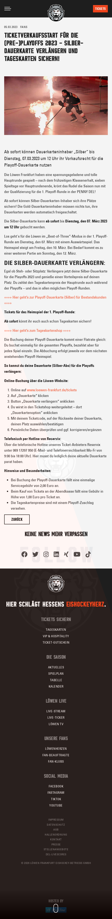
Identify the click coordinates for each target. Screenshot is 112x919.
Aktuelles (56, 667)
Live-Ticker (56, 717)
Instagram (56, 793)
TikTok (56, 799)
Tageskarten (56, 630)
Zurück (17, 519)
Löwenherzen (56, 749)
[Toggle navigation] (7, 8)
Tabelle (56, 680)
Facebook (56, 786)
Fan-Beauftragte (56, 755)
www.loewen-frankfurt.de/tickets (52, 389)
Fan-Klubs (56, 761)
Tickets (100, 9)
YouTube (56, 805)
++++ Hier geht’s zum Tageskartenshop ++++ (37, 330)
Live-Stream (56, 711)
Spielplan (56, 674)
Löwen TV (56, 724)
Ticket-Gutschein (56, 642)
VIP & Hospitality (56, 636)
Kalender (56, 686)
